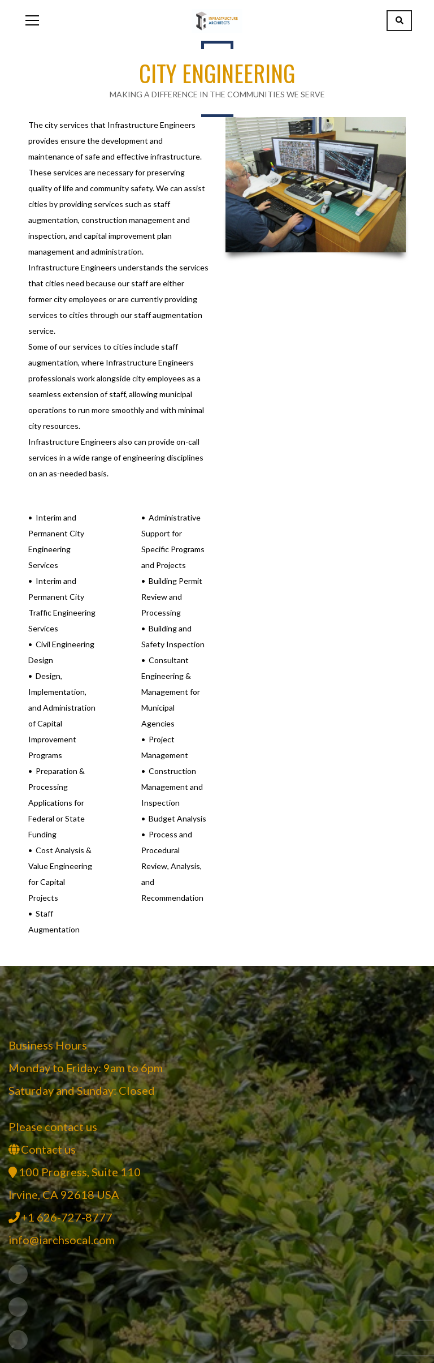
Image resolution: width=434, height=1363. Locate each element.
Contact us (48, 1149)
